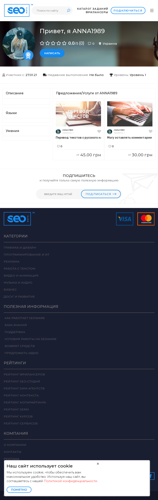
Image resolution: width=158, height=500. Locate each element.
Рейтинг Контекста (21, 395)
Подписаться (101, 194)
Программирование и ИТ (26, 254)
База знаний (15, 325)
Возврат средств (19, 346)
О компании (15, 445)
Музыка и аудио (18, 282)
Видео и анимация (21, 275)
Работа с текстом (19, 268)
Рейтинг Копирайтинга (25, 402)
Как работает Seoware (24, 318)
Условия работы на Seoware (30, 339)
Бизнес (10, 289)
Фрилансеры (96, 12)
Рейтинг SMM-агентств (24, 388)
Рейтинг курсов (18, 416)
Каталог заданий (92, 8)
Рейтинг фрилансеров (24, 374)
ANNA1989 (67, 130)
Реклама (11, 261)
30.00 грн (140, 154)
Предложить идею (21, 353)
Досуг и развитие (19, 296)
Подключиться (128, 10)
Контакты (12, 452)
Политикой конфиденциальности (70, 481)
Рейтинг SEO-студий (22, 381)
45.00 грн (89, 154)
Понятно (19, 490)
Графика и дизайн (20, 247)
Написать (52, 53)
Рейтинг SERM (16, 409)
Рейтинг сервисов (21, 423)
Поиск (68, 10)
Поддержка (14, 332)
